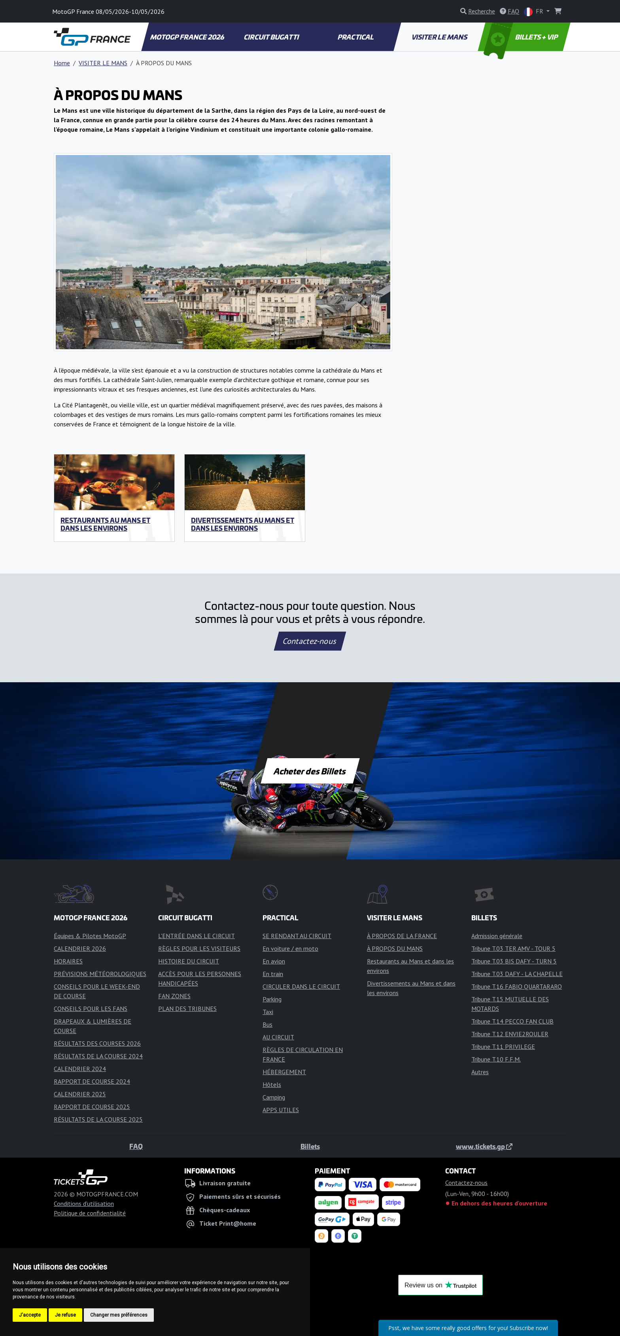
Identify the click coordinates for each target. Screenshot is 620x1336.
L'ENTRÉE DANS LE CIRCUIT (196, 936)
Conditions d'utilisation (84, 1203)
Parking (272, 999)
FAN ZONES (174, 996)
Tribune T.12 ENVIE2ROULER (509, 1034)
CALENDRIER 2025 (80, 1094)
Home (62, 63)
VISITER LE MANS (440, 37)
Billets (310, 1146)
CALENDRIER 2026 (80, 948)
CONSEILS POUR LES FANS (90, 1008)
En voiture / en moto (290, 948)
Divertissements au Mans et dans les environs (242, 523)
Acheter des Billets (310, 771)
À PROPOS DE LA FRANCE (402, 936)
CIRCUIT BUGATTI (272, 37)
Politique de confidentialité (90, 1213)
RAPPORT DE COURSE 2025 (92, 1107)
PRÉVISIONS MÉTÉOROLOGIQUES (100, 974)
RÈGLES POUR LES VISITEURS (199, 948)
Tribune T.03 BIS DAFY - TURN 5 (514, 961)
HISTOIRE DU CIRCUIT (188, 961)
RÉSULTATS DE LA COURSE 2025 (98, 1119)
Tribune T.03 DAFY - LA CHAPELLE (517, 974)
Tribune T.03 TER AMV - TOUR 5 (513, 948)
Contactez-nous (310, 641)
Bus (267, 1024)
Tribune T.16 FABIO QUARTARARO (516, 986)
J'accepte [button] (30, 1315)
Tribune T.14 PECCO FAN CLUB (512, 1021)
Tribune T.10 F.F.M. (496, 1059)
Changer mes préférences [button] (118, 1315)
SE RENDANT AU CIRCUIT (297, 936)
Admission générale (496, 936)
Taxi (268, 1012)
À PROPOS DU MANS (395, 948)
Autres (480, 1072)
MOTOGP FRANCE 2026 (187, 37)
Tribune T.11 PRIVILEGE (503, 1046)
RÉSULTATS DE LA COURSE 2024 (98, 1056)
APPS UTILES (281, 1110)
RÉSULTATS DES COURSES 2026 (97, 1043)
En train (273, 974)
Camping (274, 1097)
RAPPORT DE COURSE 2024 (92, 1081)
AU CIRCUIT (278, 1037)
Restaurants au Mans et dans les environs (105, 523)
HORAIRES (68, 961)
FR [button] (534, 11)
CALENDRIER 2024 (80, 1069)
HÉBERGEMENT (284, 1072)
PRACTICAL (355, 37)
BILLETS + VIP (522, 37)
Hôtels (272, 1084)
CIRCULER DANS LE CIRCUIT (301, 986)
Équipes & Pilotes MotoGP (90, 936)
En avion (274, 961)
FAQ (136, 1146)
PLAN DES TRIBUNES (187, 1008)
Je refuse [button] (65, 1315)
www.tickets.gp (484, 1146)
